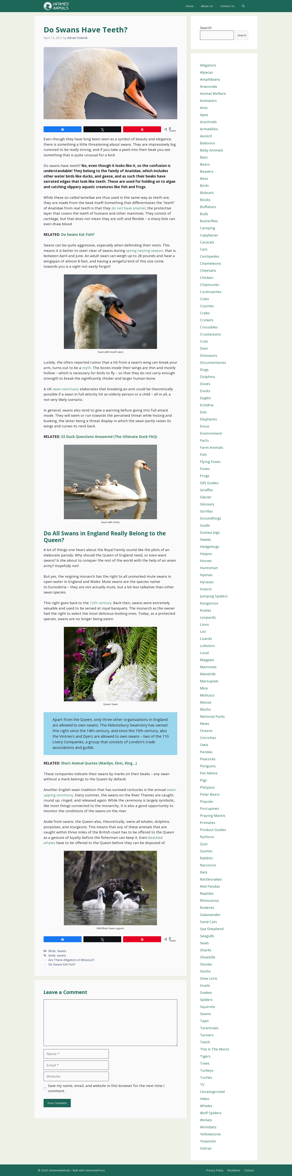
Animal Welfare (213, 93)
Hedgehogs (209, 546)
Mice (204, 688)
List (203, 631)
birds (51, 955)
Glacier (206, 497)
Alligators (208, 65)
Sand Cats (208, 921)
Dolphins (207, 376)
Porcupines (209, 808)
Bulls (204, 213)
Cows (204, 298)
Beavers (206, 171)
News (204, 723)
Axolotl (206, 136)
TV (202, 1084)
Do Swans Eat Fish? (77, 234)
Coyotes (207, 305)
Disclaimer (233, 1170)
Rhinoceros (209, 900)
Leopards (208, 617)
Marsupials (209, 681)
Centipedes (209, 256)
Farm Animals (211, 447)
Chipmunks (209, 284)
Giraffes (206, 490)
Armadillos (209, 128)
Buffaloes (208, 206)
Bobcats (207, 192)
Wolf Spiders (210, 1112)
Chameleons (210, 263)
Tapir (204, 1020)
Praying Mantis (212, 815)
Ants (204, 107)
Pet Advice (209, 773)
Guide (205, 525)
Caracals (207, 242)
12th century (101, 602)
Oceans (206, 730)
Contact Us (227, 6)
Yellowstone (210, 1134)
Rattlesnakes (211, 879)
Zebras (206, 1148)
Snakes (206, 992)
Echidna (206, 405)
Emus (204, 426)
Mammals (208, 666)
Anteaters (208, 100)
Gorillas (206, 511)
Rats (203, 872)
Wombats (208, 1127)
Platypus (207, 787)
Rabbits (206, 858)
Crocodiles (209, 327)
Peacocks (207, 758)
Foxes (205, 468)
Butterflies (209, 221)
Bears (205, 164)
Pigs (203, 780)
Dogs (204, 369)
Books (205, 199)
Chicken (206, 277)
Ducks (205, 390)
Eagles (205, 397)
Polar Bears (210, 794)
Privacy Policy (214, 1170)
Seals (204, 943)
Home (189, 6)
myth (86, 367)
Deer (204, 348)
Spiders (206, 999)
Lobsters (207, 645)
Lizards (206, 638)
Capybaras (209, 235)
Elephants (208, 419)
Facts (204, 440)
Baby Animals (211, 150)
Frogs (204, 475)
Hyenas (206, 574)
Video (205, 1098)
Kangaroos (209, 603)
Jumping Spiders (214, 596)
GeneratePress (95, 1170)
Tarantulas (209, 1027)
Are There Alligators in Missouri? (71, 960)
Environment (211, 433)
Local (204, 652)
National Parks (212, 716)
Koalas (205, 610)
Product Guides (213, 829)
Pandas (206, 751)
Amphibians (210, 79)
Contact (249, 1170)
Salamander (210, 914)
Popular (206, 801)
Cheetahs (208, 270)
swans (61, 955)
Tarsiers (207, 1035)
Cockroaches (210, 291)
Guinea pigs (210, 532)
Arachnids (208, 121)
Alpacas (206, 72)
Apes (204, 114)
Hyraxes (207, 582)
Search (206, 27)
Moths (205, 709)
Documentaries (213, 362)
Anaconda (208, 86)
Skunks (206, 964)
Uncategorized (212, 1091)
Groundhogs (210, 518)
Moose (205, 702)
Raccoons (208, 865)
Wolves (206, 1120)
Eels (203, 412)
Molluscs (207, 695)
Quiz (204, 843)
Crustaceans (210, 334)
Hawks (205, 539)
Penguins (208, 766)
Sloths (205, 971)
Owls (204, 744)
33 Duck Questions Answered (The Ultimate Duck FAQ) (109, 436)
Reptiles (207, 893)
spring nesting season (144, 250)
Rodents (207, 907)
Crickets (206, 320)
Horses (206, 560)
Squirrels (207, 1006)
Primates (207, 822)
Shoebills (207, 957)
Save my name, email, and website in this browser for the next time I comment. (106, 1088)
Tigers (205, 1056)
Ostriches (208, 737)
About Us (207, 6)
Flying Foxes (210, 461)
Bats (204, 157)
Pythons (207, 836)
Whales (206, 1105)
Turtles (206, 1077)
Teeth (205, 1042)
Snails (205, 985)
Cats (203, 249)
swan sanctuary (66, 389)
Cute (204, 341)
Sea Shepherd (212, 928)
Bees (204, 178)
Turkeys (206, 1070)
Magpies (207, 659)
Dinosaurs (208, 355)
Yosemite (208, 1141)
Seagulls (207, 935)
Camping (207, 228)
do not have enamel (128, 208)
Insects (206, 589)
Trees (205, 1063)
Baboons (207, 143)
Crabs (205, 313)
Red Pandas (210, 886)
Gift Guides (209, 482)
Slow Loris (208, 978)
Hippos (206, 553)
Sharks (205, 950)
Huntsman (209, 567)
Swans (61, 951)
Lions (204, 624)
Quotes (206, 851)
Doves (205, 383)
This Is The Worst (214, 1049)
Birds (52, 951)
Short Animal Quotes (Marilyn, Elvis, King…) (99, 763)
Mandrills (208, 674)
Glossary (207, 504)
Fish (203, 454)
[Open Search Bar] (243, 6)
